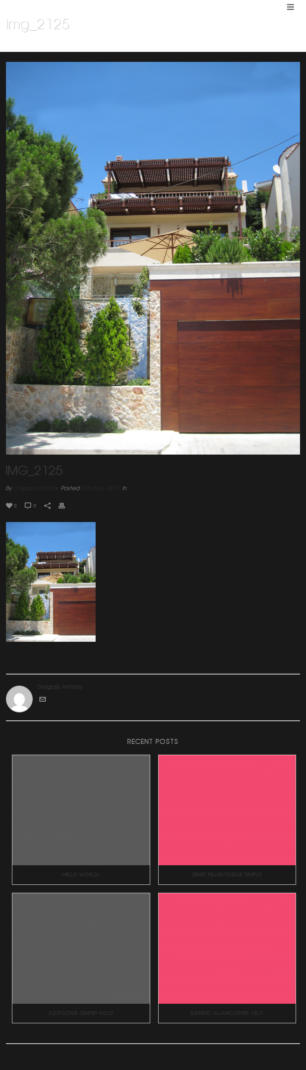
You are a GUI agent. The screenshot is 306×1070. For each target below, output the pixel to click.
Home (163, 44)
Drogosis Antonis (36, 488)
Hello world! (81, 874)
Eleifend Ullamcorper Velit (227, 1013)
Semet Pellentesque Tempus (227, 874)
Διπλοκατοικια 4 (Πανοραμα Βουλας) (220, 44)
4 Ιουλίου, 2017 (100, 488)
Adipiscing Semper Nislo (81, 1013)
